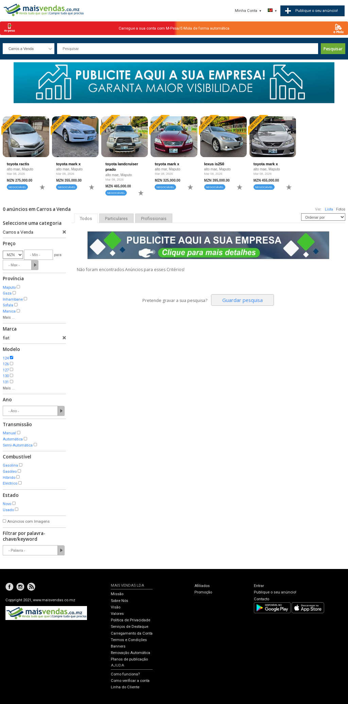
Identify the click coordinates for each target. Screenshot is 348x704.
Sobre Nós (119, 601)
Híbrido (9, 477)
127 (6, 370)
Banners (118, 646)
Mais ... (9, 317)
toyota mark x (68, 164)
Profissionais (154, 218)
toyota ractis (18, 164)
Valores (117, 613)
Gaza (7, 293)
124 (6, 358)
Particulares (116, 218)
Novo (7, 504)
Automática (13, 439)
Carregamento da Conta (132, 633)
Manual (9, 433)
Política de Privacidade (130, 620)
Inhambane (13, 299)
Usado (8, 510)
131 (6, 382)
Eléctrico (10, 483)
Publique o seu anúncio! (275, 592)
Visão (115, 607)
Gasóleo (10, 471)
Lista (329, 209)
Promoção (203, 592)
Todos (86, 218)
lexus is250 (214, 164)
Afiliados (202, 586)
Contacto (261, 599)
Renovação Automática (130, 653)
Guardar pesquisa (242, 300)
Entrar (259, 586)
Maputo (9, 287)
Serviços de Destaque (129, 626)
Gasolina (10, 465)
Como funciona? (125, 674)
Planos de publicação (129, 659)
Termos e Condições (129, 640)
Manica (9, 311)
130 (6, 376)
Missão (117, 594)
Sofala (8, 305)
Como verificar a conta (130, 680)
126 (6, 364)
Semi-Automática (18, 445)
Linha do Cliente (125, 687)
